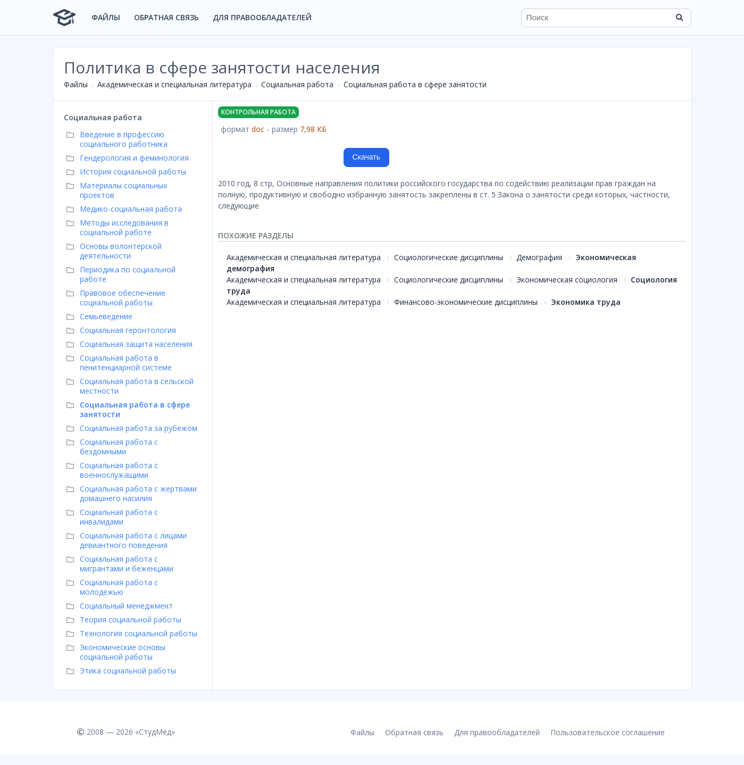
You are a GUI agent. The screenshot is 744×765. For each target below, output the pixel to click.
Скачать (367, 157)
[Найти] (679, 17)
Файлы (105, 17)
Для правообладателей (262, 17)
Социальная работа (297, 84)
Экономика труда (586, 302)
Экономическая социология (566, 280)
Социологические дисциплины (448, 257)
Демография (539, 257)
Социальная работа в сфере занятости (415, 84)
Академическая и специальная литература (174, 84)
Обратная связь (166, 17)
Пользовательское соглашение (607, 732)
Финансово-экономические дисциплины (466, 302)
